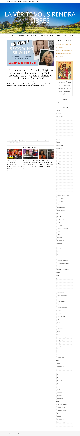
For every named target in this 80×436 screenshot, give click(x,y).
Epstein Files (59, 166)
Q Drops (59, 416)
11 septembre (60, 151)
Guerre (57, 257)
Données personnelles (62, 295)
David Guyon (59, 280)
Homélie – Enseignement (62, 228)
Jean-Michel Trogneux (11, 142)
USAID (58, 133)
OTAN (58, 266)
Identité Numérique (61, 301)
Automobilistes (60, 248)
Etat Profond (27, 68)
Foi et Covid (59, 225)
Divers (30, 1)
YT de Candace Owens (14, 114)
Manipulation (59, 351)
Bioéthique (58, 113)
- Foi (57, 57)
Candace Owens (19, 68)
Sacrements (59, 237)
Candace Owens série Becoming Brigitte (41, 140)
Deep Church (60, 160)
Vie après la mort (60, 240)
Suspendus (59, 392)
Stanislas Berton (60, 419)
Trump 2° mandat (61, 210)
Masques (59, 322)
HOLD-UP (59, 319)
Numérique (25, 1)
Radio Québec (60, 183)
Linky (58, 304)
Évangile (59, 222)
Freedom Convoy (60, 357)
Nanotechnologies (61, 389)
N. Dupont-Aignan (60, 340)
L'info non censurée (61, 180)
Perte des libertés (61, 251)
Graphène (59, 383)
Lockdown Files (60, 125)
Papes (58, 231)
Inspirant (58, 275)
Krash (58, 142)
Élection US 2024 (60, 201)
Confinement (60, 313)
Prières (58, 234)
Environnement (59, 145)
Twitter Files (59, 130)
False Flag (59, 169)
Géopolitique (59, 243)
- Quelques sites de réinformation (63, 48)
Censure (59, 119)
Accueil (8, 1)
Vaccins (13, 1)
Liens (37, 1)
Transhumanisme (60, 366)
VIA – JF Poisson (60, 343)
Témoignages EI (60, 395)
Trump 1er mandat (61, 207)
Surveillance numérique (62, 307)
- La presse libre (59, 47)
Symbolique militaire (61, 422)
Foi (16, 1)
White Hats (20, 1)
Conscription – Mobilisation (62, 260)
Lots (58, 386)
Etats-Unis (34, 68)
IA (57, 298)
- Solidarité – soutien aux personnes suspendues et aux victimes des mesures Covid (63, 55)
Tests (58, 331)
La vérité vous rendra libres (40, 17)
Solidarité (58, 363)
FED (58, 172)
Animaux (58, 110)
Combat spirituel (60, 219)
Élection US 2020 (60, 198)
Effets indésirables (61, 380)
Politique (58, 334)
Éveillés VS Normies (61, 348)
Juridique (58, 278)
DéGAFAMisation (60, 292)
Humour (58, 272)
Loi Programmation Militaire (63, 263)
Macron (18, 142)
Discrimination (60, 377)
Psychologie (58, 346)
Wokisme (44, 68)
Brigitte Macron (22, 140)
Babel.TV (59, 154)
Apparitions (59, 216)
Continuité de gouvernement (63, 195)
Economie (58, 139)
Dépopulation (60, 163)
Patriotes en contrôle (61, 410)
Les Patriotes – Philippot (62, 337)
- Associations (59, 42)
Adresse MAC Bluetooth (62, 369)
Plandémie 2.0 (60, 328)
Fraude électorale (61, 175)
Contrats (59, 374)
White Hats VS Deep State (61, 404)
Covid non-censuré (61, 316)
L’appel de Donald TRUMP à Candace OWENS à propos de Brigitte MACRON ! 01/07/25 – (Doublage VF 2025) (30, 164)
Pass (58, 325)
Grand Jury (59, 286)
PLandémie (58, 310)
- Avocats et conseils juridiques (62, 45)
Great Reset (59, 246)
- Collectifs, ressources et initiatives (63, 44)
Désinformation (59, 116)
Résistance (58, 354)
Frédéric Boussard (61, 407)
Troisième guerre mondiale (63, 269)
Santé (57, 360)
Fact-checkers (60, 122)
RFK (58, 204)
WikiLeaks (59, 189)
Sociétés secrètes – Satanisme (63, 186)
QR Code (59, 254)
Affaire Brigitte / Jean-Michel (13, 140)
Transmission (60, 398)
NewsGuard (59, 128)
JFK (58, 178)
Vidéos (33, 1)
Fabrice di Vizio (60, 283)
